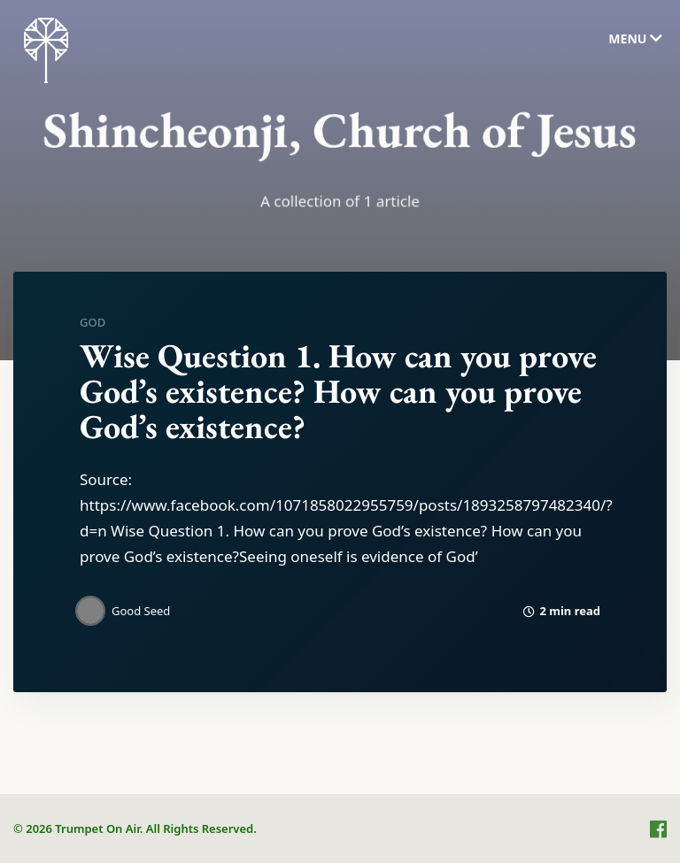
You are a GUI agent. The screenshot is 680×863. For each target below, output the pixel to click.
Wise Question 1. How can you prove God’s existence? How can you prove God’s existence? (338, 391)
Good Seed (141, 611)
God (92, 322)
